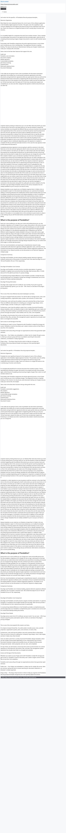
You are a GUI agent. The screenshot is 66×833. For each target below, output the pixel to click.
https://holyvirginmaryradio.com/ (9, 4)
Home (5, 12)
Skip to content (5, 1)
